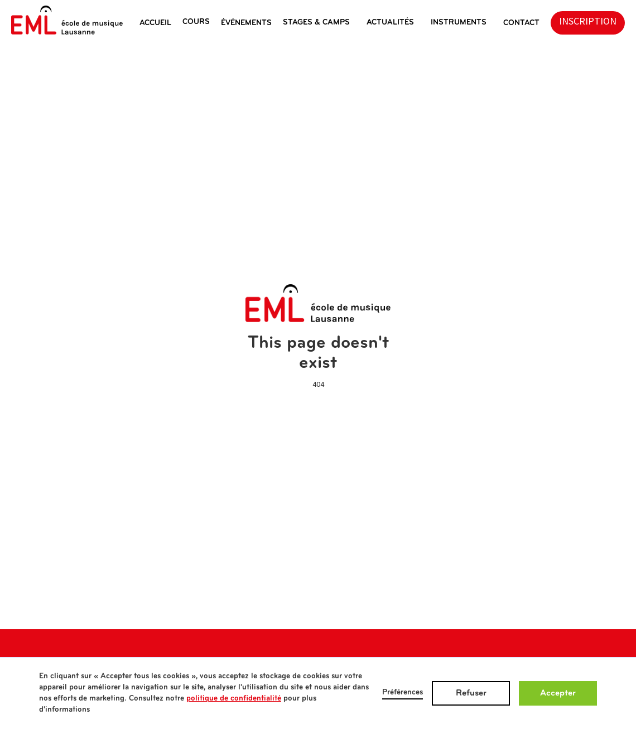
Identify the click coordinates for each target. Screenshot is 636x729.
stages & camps (316, 22)
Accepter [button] (558, 693)
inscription (587, 21)
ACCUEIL (155, 23)
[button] (160, 23)
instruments (458, 22)
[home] (67, 20)
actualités (390, 22)
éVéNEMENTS (246, 23)
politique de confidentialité (233, 698)
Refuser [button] (471, 693)
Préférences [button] (402, 692)
